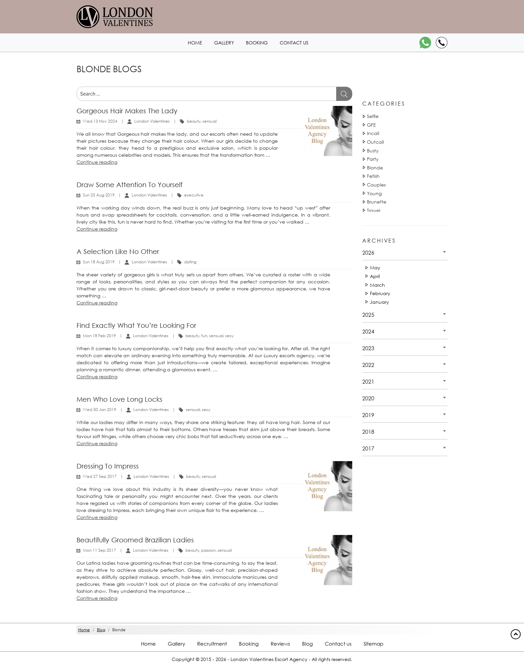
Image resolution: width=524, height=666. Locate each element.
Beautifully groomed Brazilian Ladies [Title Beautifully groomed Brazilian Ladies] (135, 540)
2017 (368, 448)
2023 (368, 348)
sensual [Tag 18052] (216, 336)
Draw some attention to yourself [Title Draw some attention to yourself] (129, 184)
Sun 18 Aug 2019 (99, 262)
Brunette (376, 201)
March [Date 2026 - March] (377, 285)
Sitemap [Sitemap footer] (373, 643)
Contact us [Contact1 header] (294, 42)
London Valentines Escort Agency (269, 659)
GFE (371, 125)
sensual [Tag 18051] (210, 121)
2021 (368, 381)
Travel (373, 210)
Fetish (373, 176)
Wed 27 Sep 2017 (100, 476)
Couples (376, 184)
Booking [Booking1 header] (257, 42)
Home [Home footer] (148, 643)
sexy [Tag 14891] (206, 409)
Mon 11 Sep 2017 (99, 550)
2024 (368, 331)
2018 (368, 431)
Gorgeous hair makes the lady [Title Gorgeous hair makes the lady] (127, 111)
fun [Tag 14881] (204, 336)
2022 (368, 364)
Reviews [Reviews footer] (280, 643)
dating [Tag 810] (190, 262)
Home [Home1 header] (195, 42)
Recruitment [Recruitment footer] (212, 643)
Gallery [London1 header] (224, 42)
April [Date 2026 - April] (375, 276)
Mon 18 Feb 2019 (99, 336)
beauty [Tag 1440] (194, 121)
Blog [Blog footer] (307, 643)
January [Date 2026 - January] (379, 302)
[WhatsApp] (425, 42)
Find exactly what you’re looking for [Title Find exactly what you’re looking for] (136, 325)
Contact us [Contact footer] (338, 643)
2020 (368, 398)
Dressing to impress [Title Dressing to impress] (108, 466)
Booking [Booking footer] (249, 643)
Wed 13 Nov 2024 (100, 121)
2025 (368, 314)
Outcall (375, 142)
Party (373, 159)
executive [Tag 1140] (194, 195)
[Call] (441, 42)
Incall (373, 133)
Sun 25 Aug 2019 (99, 195)
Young (374, 193)
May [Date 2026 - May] (375, 267)
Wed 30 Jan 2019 (99, 409)
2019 (368, 414)
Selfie (373, 116)
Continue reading (97, 162)
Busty (373, 150)
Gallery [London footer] (176, 643)
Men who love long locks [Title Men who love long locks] (119, 399)
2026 (368, 252)
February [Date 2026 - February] (380, 293)
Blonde (375, 167)
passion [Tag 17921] (208, 550)
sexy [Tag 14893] (229, 336)
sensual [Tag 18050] (193, 409)
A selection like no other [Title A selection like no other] (118, 251)
